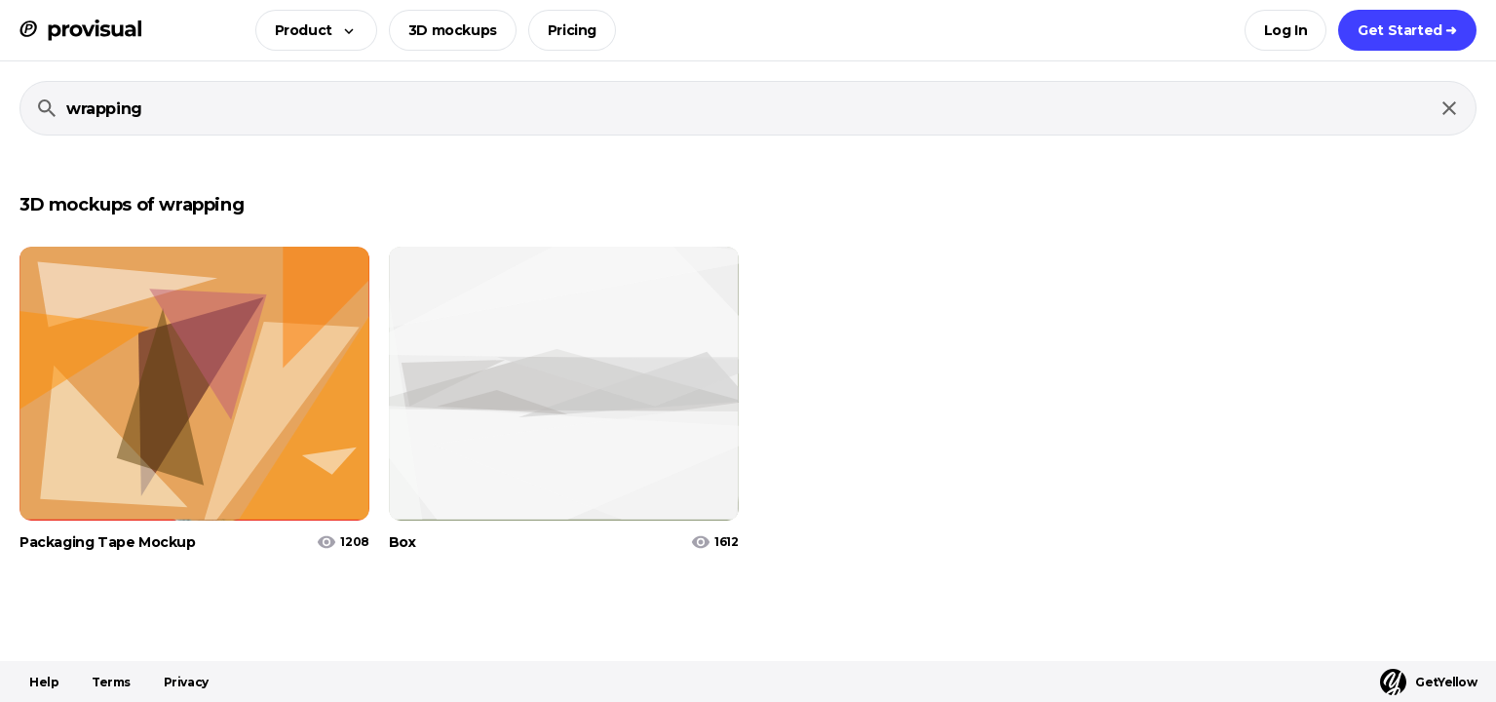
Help (43, 682)
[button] (310, 30)
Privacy (186, 682)
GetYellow (1428, 682)
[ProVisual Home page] (80, 30)
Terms (111, 682)
